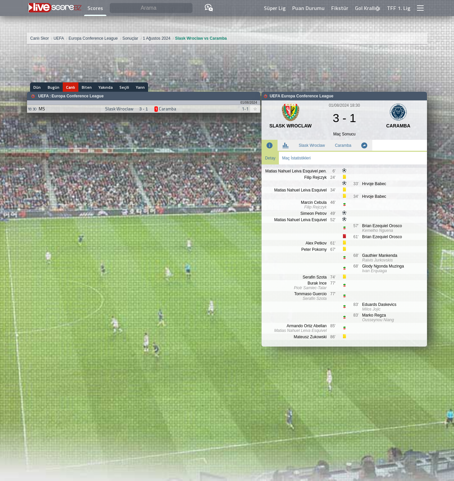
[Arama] (151, 8)
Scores (95, 8)
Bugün (53, 87)
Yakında (105, 87)
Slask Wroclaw (312, 145)
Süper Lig (275, 8)
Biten (87, 87)
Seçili (124, 87)
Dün (37, 87)
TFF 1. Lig (398, 8)
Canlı (70, 87)
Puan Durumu (308, 8)
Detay (270, 158)
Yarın (140, 87)
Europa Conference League (78, 96)
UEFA (43, 96)
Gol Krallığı (368, 8)
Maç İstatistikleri (296, 158)
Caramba (343, 145)
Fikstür (339, 8)
